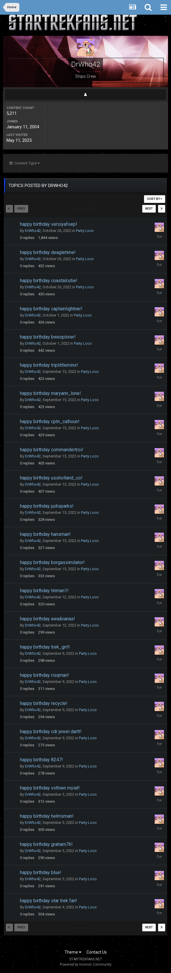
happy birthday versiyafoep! (48, 224)
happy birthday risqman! (44, 675)
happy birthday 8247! (41, 759)
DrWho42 (33, 230)
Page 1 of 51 (85, 209)
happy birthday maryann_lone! (50, 393)
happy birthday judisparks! (47, 506)
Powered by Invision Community (85, 964)
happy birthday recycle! (43, 703)
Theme (73, 952)
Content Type (24, 163)
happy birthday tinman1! (44, 590)
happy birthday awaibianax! (47, 619)
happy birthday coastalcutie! (48, 280)
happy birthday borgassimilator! (52, 562)
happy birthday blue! (40, 872)
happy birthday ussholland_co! (51, 478)
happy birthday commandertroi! (51, 449)
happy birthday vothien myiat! (50, 788)
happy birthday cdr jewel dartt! (51, 731)
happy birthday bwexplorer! (48, 337)
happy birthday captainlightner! (51, 309)
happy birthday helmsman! (47, 816)
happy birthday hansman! (45, 534)
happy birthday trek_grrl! (45, 647)
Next (149, 208)
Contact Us (97, 952)
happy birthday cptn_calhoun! (49, 421)
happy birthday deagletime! (48, 252)
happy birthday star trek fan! (48, 900)
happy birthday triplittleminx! (49, 365)
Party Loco (85, 230)
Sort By (154, 199)
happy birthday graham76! (46, 844)
